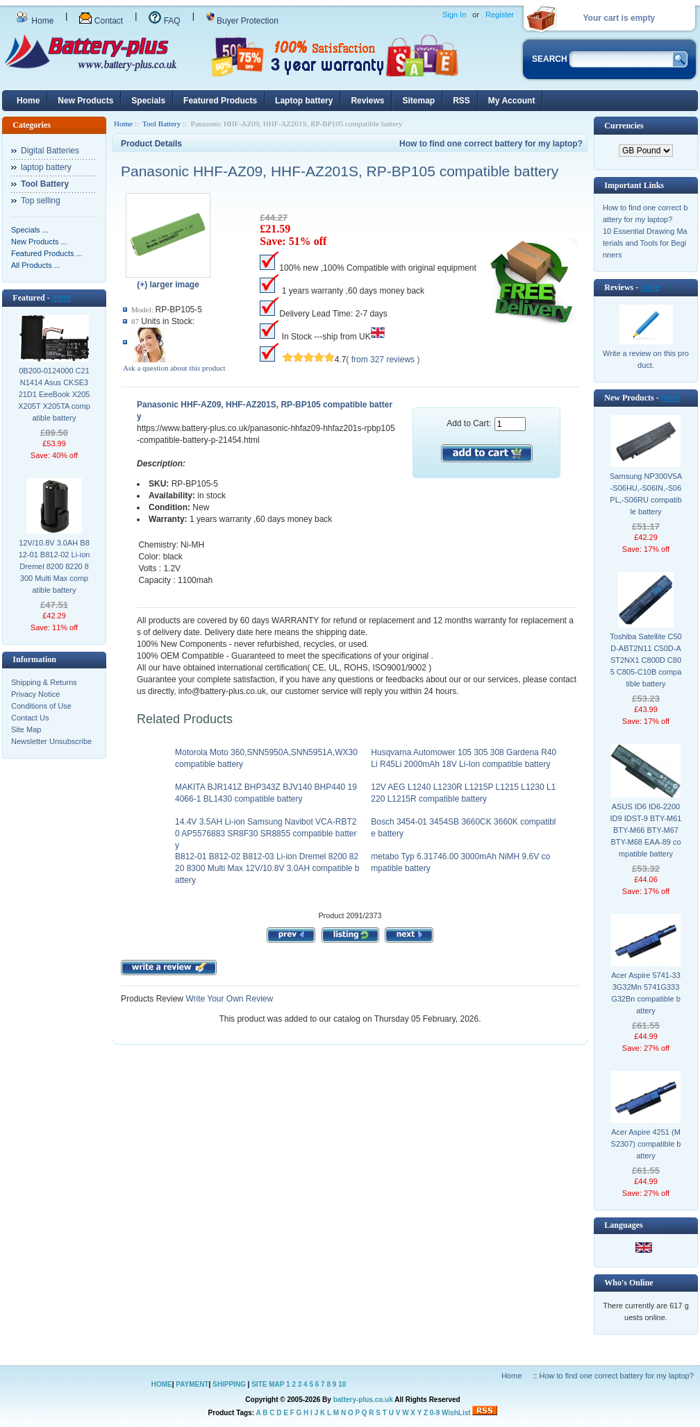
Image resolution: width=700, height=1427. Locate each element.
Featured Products (220, 100)
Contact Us (30, 718)
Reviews (367, 100)
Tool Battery (161, 123)
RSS (461, 100)
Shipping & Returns (44, 682)
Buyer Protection (242, 21)
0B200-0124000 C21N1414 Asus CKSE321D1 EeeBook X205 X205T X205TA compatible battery (54, 394)
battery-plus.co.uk (363, 1399)
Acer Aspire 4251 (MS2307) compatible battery (646, 1144)
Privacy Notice (35, 694)
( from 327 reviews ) (382, 359)
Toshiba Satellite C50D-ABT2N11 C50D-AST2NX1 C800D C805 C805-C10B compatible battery (645, 660)
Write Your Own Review (228, 999)
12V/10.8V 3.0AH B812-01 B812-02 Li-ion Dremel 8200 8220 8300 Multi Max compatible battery (54, 566)
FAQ (164, 21)
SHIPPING (229, 1384)
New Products (85, 100)
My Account (511, 100)
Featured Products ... (47, 253)
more (61, 298)
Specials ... (30, 230)
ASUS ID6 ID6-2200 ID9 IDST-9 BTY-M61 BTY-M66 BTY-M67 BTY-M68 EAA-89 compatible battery (646, 830)
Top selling (40, 200)
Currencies (623, 125)
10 (342, 1384)
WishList (456, 1413)
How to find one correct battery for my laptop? (491, 144)
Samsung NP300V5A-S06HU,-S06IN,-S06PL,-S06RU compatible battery (646, 494)
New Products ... (39, 241)
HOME (161, 1384)
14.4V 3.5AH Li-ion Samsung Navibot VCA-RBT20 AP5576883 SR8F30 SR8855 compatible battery (266, 833)
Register (499, 14)
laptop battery (46, 167)
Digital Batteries (50, 150)
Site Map (26, 729)
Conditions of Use (41, 706)
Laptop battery (304, 100)
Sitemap (418, 100)
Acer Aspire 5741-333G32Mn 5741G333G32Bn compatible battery (646, 993)
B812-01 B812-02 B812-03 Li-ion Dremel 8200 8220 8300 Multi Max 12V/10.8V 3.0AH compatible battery (267, 868)
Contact (101, 21)
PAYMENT (192, 1384)
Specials (148, 100)
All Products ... (35, 265)
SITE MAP (267, 1384)
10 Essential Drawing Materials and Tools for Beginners (645, 243)
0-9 (435, 1413)
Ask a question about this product (174, 368)
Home (34, 21)
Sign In (454, 14)
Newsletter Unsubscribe (51, 741)
